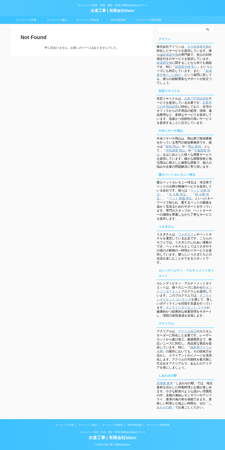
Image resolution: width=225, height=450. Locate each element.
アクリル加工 (187, 331)
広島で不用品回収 (196, 98)
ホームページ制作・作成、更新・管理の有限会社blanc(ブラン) (112, 432)
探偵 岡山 (172, 146)
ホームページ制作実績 (149, 19)
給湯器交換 (170, 54)
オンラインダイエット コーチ (186, 307)
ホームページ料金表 (87, 19)
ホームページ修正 (57, 19)
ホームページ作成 (26, 19)
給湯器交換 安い (186, 66)
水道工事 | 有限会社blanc (112, 10)
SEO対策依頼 (118, 19)
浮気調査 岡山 (175, 150)
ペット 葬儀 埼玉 (180, 198)
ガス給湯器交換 (198, 46)
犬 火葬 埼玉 (177, 194)
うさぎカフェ (187, 234)
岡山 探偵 (194, 146)
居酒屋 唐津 (165, 383)
